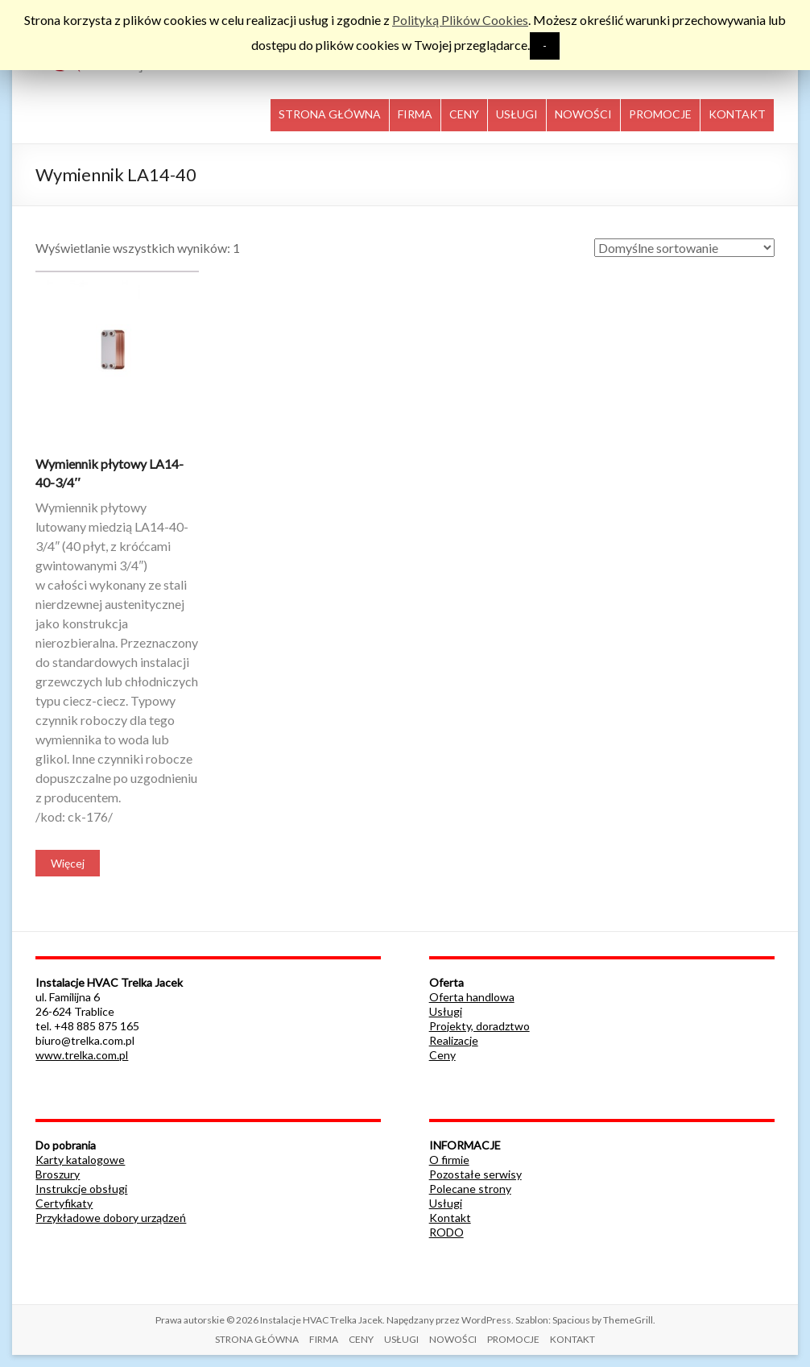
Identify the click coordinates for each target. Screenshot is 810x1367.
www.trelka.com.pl (81, 1055)
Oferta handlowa (472, 997)
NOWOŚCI (583, 114)
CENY (464, 114)
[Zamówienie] (684, 247)
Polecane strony (470, 1188)
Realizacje (453, 1040)
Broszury (57, 1174)
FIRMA (415, 114)
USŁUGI (517, 114)
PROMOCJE (660, 114)
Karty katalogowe (80, 1159)
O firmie (449, 1159)
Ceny (442, 1055)
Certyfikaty (64, 1203)
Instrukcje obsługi (81, 1188)
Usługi (445, 1011)
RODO (446, 1232)
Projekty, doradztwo (479, 1026)
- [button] (545, 45)
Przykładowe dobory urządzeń (110, 1217)
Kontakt (450, 1217)
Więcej (68, 863)
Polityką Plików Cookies (460, 19)
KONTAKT (737, 114)
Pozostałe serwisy (475, 1174)
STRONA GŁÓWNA (330, 114)
